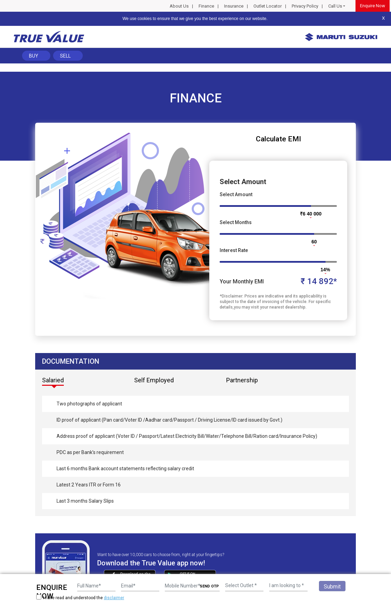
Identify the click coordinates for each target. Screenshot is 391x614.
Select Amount (236, 194)
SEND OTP (209, 586)
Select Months (236, 222)
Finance (206, 6)
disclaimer (114, 597)
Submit (332, 586)
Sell (65, 56)
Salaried (53, 380)
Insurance (233, 6)
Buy (33, 56)
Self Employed (154, 380)
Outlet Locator (267, 6)
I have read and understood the (80, 597)
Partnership (242, 380)
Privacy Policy (305, 6)
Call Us (335, 6)
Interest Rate (234, 250)
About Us (179, 6)
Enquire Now (372, 5)
